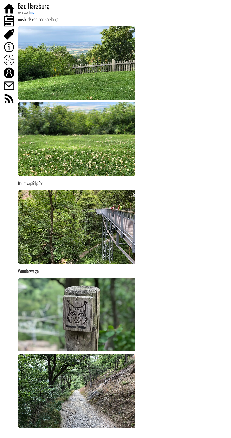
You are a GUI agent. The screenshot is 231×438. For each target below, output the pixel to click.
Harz (32, 13)
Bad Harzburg (34, 6)
